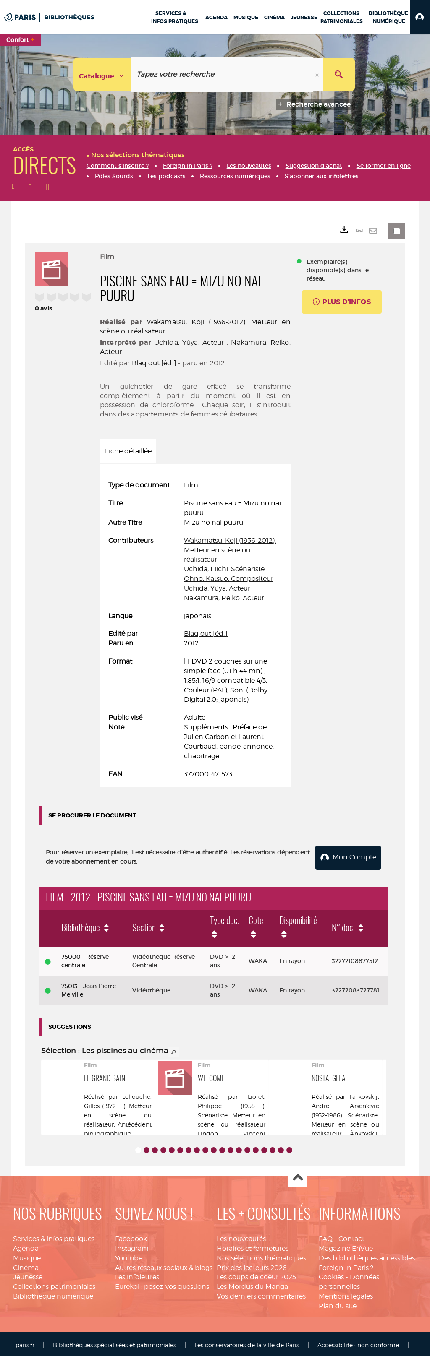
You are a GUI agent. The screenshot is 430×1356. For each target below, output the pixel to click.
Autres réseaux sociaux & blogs (163, 1265)
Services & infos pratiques (53, 1236)
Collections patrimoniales (54, 1284)
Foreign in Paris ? (346, 1265)
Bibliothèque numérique (53, 1294)
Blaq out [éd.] (154, 363)
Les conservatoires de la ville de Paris (246, 1342)
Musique (27, 1256)
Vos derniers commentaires (261, 1294)
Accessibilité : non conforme (358, 1342)
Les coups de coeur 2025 (256, 1274)
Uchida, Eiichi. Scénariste (224, 569)
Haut (297, 1175)
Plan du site (338, 1303)
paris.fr (25, 1342)
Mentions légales (346, 1294)
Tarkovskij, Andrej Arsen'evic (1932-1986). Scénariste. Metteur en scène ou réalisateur (345, 1113)
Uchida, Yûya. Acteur (189, 342)
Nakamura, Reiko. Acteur (224, 598)
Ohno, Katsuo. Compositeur (228, 579)
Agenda (26, 1246)
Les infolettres (137, 1274)
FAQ (326, 1236)
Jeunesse (27, 1274)
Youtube (128, 1256)
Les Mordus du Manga (252, 1284)
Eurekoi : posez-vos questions (162, 1284)
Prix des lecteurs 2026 (252, 1265)
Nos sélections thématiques (261, 1256)
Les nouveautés (241, 1236)
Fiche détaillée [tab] (128, 451)
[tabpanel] (195, 630)
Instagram (132, 1246)
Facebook (131, 1236)
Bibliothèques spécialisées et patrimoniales (114, 1342)
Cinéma (26, 1265)
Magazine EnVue (346, 1246)
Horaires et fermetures (252, 1246)
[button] (420, 17)
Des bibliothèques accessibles (367, 1256)
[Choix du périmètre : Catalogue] (102, 74)
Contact (351, 1236)
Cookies (331, 1274)
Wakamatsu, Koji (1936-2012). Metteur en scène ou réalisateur (230, 550)
